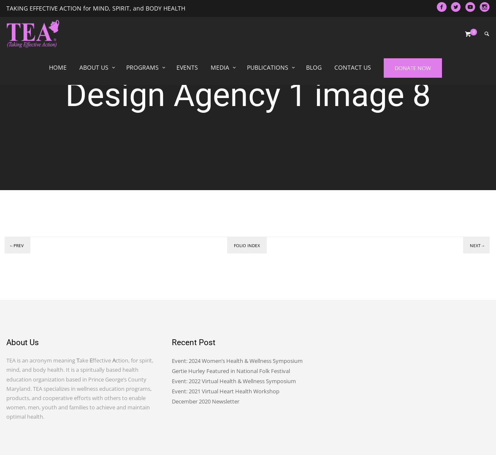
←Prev (16, 245)
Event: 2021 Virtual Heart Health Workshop (225, 391)
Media (220, 67)
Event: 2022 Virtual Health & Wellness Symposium (234, 381)
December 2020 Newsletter (205, 401)
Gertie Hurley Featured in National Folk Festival (231, 371)
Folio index (247, 245)
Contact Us (352, 67)
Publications (267, 67)
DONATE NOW (413, 68)
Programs (142, 67)
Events (187, 67)
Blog (314, 67)
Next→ (477, 245)
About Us (93, 67)
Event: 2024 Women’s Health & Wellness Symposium (237, 361)
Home (58, 67)
